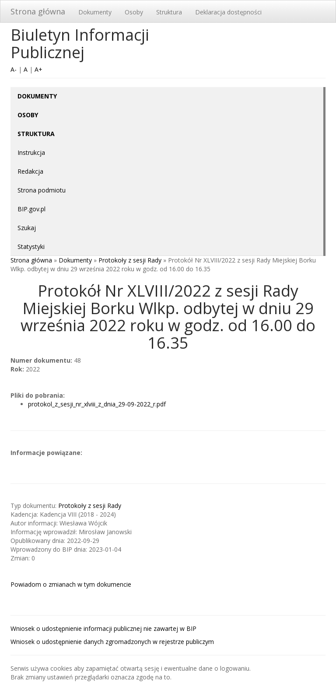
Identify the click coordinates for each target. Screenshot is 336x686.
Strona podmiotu (42, 190)
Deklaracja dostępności (228, 12)
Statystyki (31, 246)
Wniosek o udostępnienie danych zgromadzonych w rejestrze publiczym (112, 641)
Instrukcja (31, 152)
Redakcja (30, 171)
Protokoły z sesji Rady (129, 260)
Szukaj (27, 228)
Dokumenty (95, 12)
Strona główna (37, 11)
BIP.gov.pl (32, 209)
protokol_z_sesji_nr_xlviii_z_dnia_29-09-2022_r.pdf (97, 404)
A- (13, 69)
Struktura (169, 12)
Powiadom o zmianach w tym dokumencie (70, 584)
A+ (38, 69)
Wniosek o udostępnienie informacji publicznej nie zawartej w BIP (103, 628)
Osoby (134, 12)
